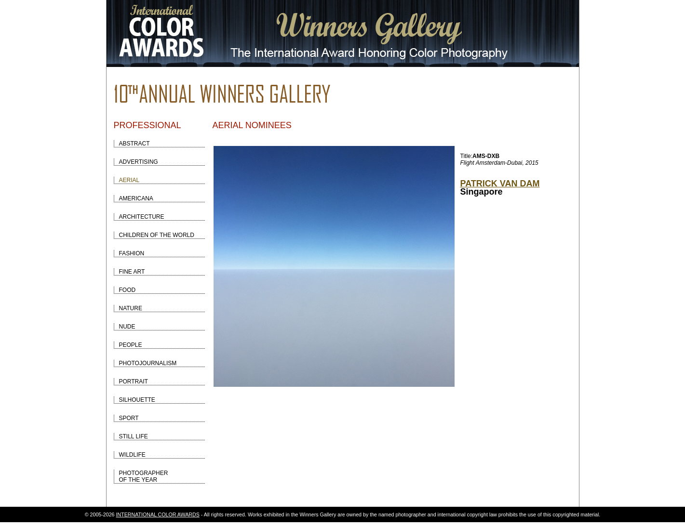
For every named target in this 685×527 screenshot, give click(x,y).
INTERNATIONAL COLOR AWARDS (158, 514)
